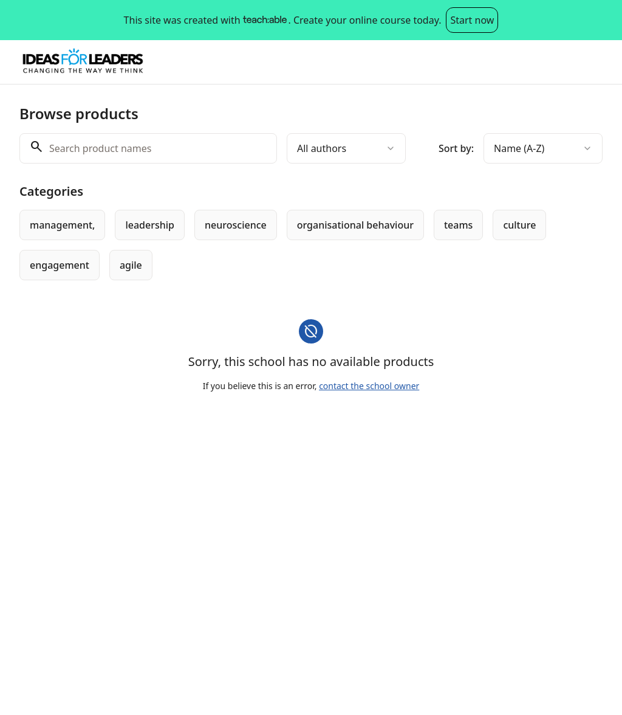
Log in (578, 62)
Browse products (447, 62)
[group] (311, 245)
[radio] (62, 225)
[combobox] (346, 148)
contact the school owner (369, 386)
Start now (472, 20)
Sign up (525, 62)
